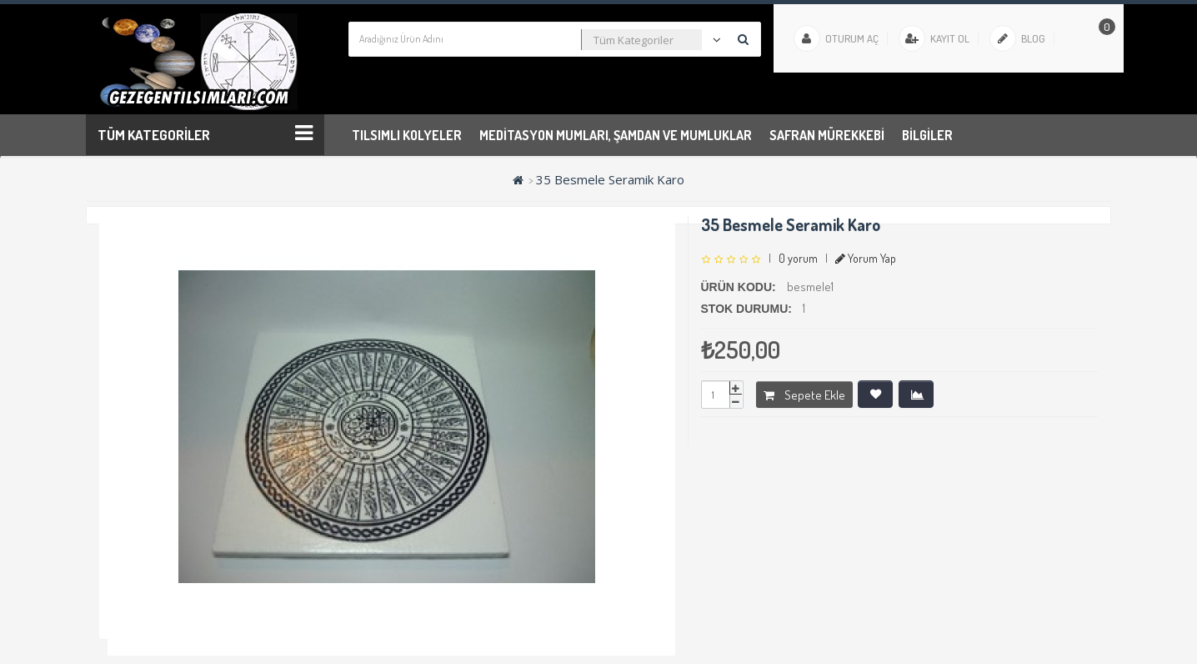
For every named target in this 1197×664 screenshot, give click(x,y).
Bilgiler (927, 135)
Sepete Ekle (804, 395)
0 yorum (798, 258)
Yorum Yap (865, 258)
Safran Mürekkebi (826, 135)
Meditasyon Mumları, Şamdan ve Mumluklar (615, 135)
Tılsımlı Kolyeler (407, 135)
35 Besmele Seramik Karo (610, 179)
